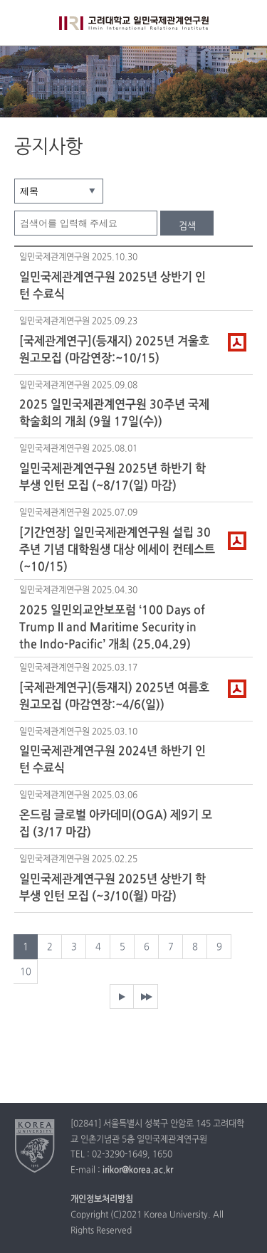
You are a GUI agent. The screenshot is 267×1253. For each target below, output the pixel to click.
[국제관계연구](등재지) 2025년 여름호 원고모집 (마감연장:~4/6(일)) (114, 697)
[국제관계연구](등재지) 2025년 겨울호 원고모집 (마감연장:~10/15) (114, 350)
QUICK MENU (243, 23)
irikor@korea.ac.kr (138, 1170)
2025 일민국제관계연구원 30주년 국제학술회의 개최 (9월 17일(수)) (114, 413)
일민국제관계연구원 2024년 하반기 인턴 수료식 (112, 760)
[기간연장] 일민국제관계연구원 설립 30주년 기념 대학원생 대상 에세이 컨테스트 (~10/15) (117, 549)
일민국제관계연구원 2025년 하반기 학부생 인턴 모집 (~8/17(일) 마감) (112, 477)
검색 (187, 226)
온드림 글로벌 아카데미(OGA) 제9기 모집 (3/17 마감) (115, 824)
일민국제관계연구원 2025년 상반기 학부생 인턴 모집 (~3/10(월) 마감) (112, 888)
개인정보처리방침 (101, 1200)
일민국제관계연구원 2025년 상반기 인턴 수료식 (112, 286)
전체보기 (23, 23)
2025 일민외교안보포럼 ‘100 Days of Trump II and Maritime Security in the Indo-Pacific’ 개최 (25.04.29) (112, 627)
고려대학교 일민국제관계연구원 (134, 32)
